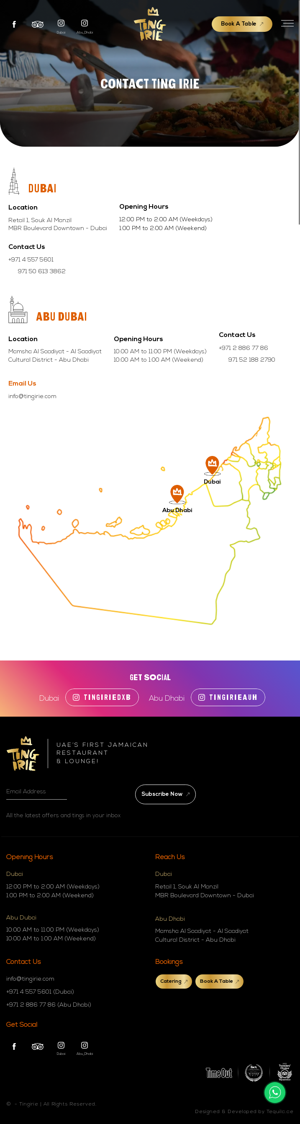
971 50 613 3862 (42, 272)
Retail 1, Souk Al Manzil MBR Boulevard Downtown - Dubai (204, 891)
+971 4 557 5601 (31, 260)
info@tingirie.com (32, 397)
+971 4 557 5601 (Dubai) (40, 992)
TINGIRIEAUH (228, 697)
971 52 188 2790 (251, 360)
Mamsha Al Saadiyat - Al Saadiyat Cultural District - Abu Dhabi (202, 935)
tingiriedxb (102, 697)
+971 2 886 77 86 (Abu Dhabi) (48, 1005)
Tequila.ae (280, 1111)
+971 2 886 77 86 (243, 348)
